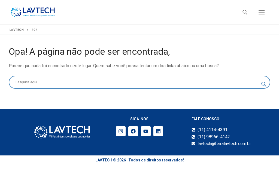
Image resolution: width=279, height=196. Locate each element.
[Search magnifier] (264, 84)
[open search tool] (244, 12)
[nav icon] (261, 12)
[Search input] (137, 82)
